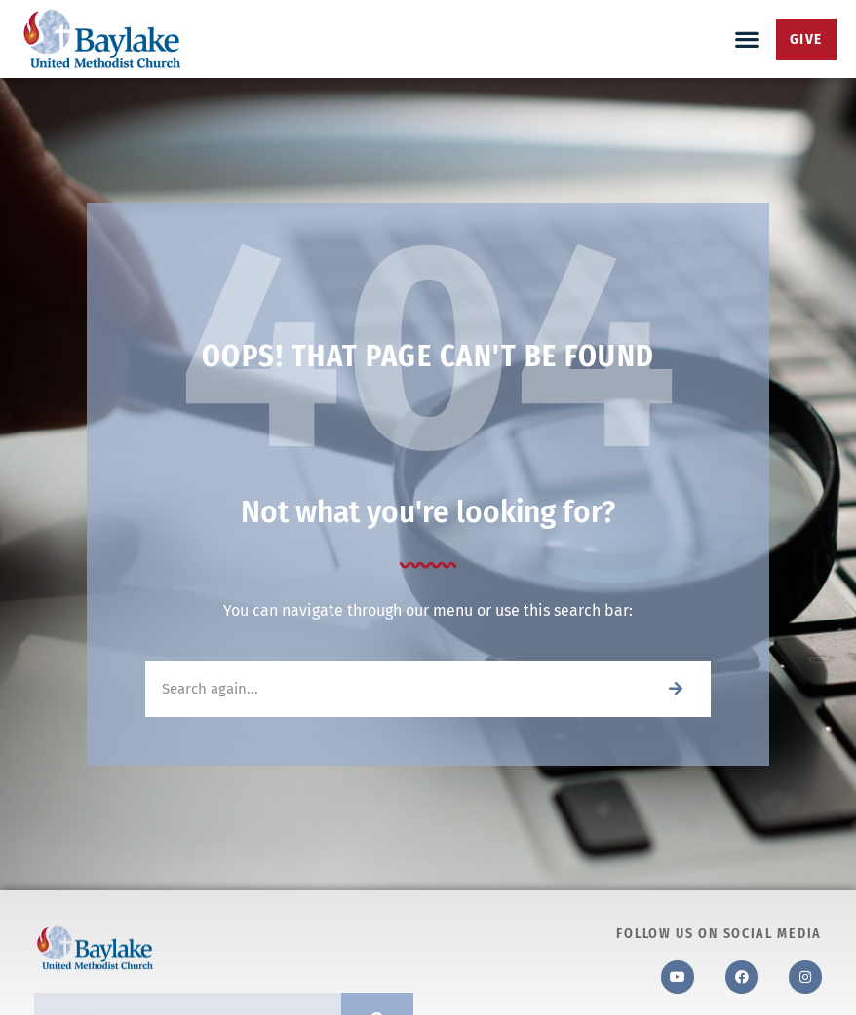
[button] (747, 39)
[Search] (675, 689)
